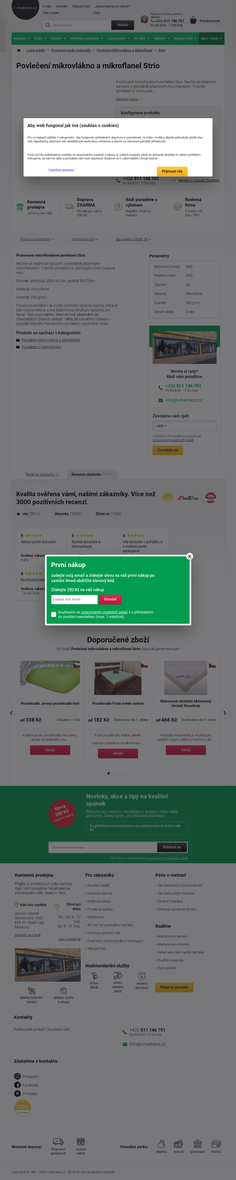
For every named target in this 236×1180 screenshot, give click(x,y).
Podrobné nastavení (61, 169)
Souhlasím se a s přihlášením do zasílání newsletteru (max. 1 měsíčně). (105, 614)
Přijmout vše (172, 171)
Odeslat (110, 599)
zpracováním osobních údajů (104, 612)
